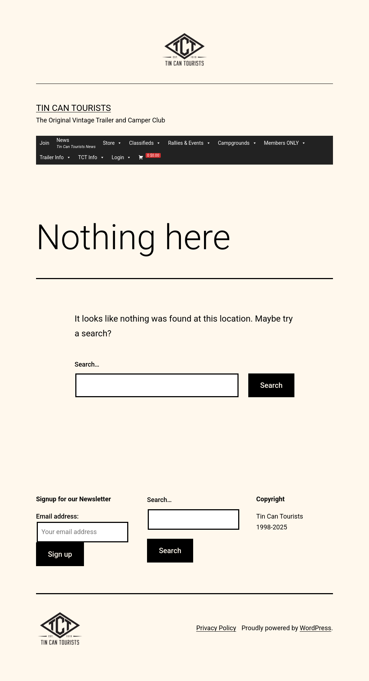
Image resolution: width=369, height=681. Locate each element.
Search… (87, 364)
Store (112, 143)
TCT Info (91, 157)
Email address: (57, 516)
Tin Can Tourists (73, 108)
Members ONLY (285, 143)
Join (44, 143)
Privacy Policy (216, 628)
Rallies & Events (189, 143)
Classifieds (145, 143)
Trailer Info (55, 157)
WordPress (315, 628)
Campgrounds (237, 143)
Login (122, 157)
